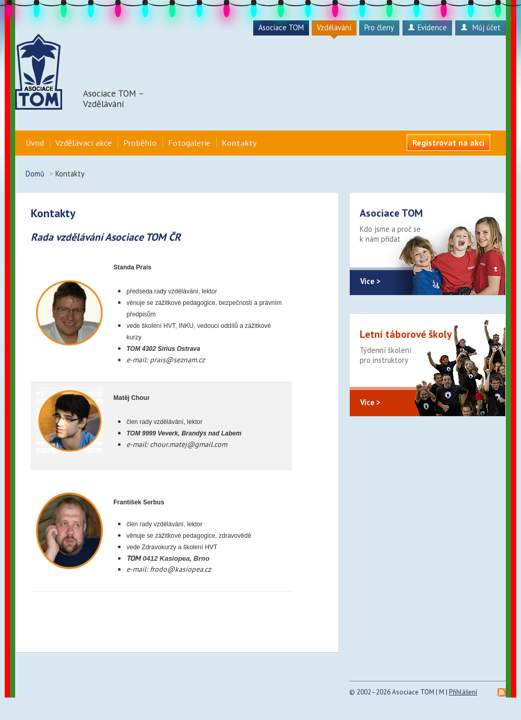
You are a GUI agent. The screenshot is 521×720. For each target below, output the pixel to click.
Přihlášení (463, 692)
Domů (35, 174)
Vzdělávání (334, 27)
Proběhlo (140, 142)
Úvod (35, 142)
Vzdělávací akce (83, 142)
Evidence (427, 27)
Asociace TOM (281, 27)
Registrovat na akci (448, 142)
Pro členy (379, 27)
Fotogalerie (189, 142)
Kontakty (239, 142)
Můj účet (480, 27)
